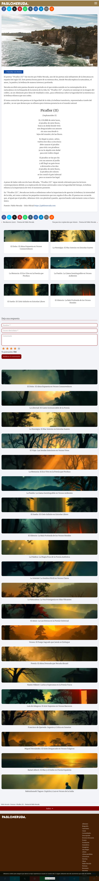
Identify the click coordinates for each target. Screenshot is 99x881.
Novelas (84, 859)
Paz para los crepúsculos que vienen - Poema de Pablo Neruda (74, 222)
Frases (84, 840)
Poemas (84, 866)
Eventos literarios (88, 838)
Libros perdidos (87, 854)
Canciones (85, 828)
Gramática (85, 845)
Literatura (85, 856)
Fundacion (85, 842)
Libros (84, 852)
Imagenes (85, 847)
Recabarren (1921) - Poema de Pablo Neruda (18, 222)
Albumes (85, 824)
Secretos (85, 870)
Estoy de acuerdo (50, 878)
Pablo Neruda (86, 863)
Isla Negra (85, 849)
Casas (84, 831)
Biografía (85, 826)
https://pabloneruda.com (45, 205)
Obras (84, 861)
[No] (97, 876)
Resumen (85, 868)
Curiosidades (86, 833)
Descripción (86, 835)
